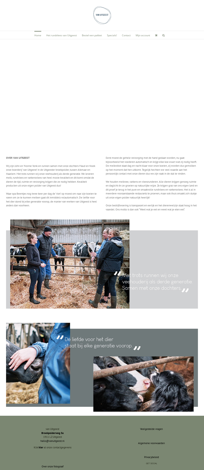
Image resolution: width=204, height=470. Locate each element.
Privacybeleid (151, 457)
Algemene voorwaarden (151, 443)
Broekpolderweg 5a (52, 433)
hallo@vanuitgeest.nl (52, 441)
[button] (163, 35)
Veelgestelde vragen (151, 429)
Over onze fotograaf (52, 466)
